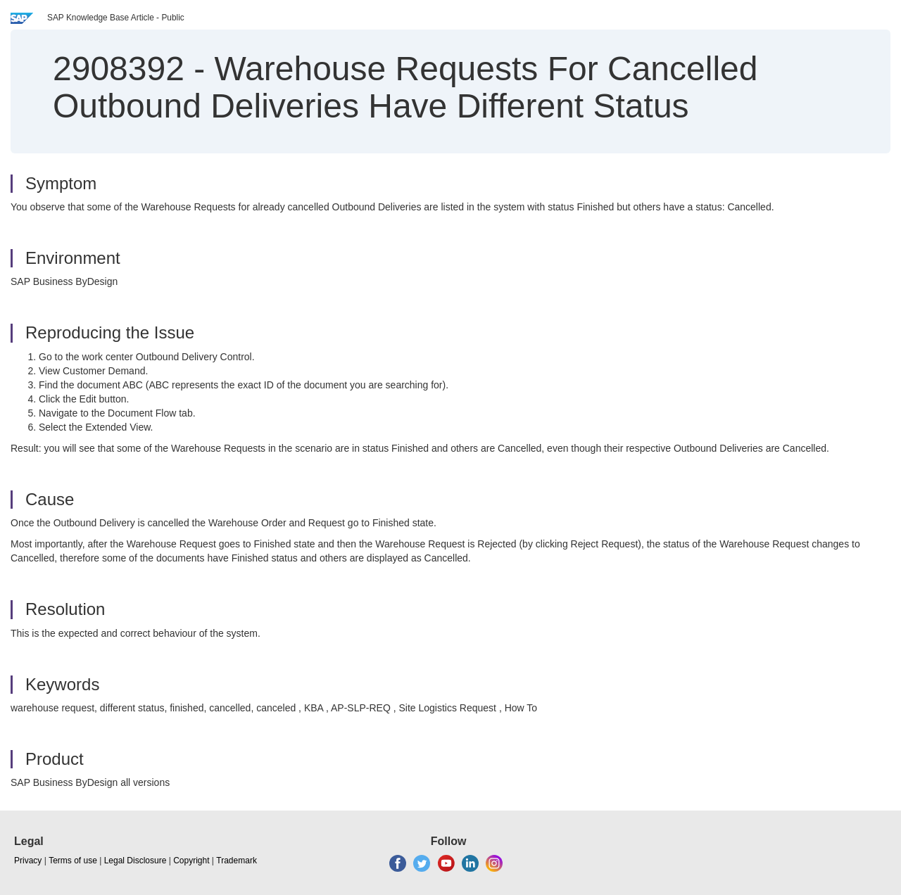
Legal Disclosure (135, 860)
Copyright (191, 860)
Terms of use (73, 860)
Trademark (236, 860)
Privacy (28, 860)
